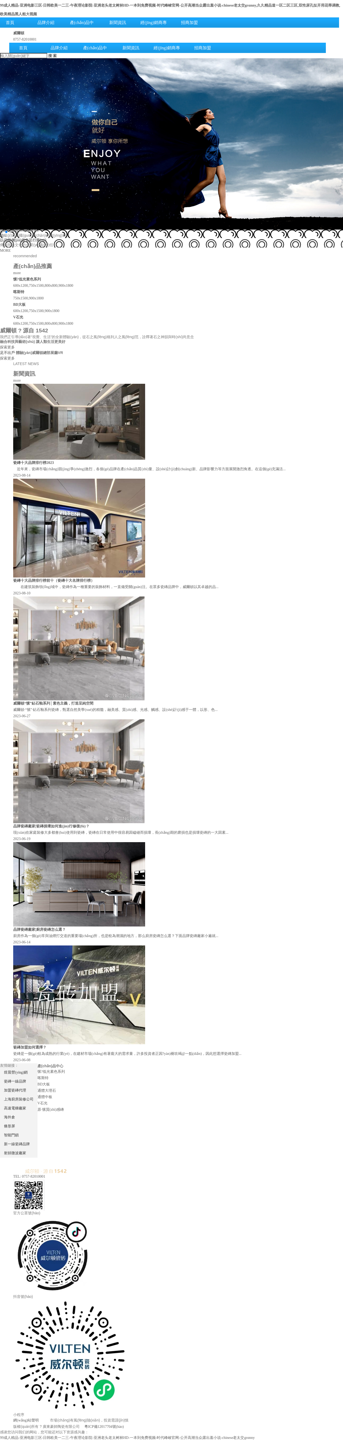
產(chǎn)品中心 (82, 27)
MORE (5, 251)
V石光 (42, 1103)
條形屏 (9, 1126)
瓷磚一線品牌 (15, 1081)
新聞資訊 (117, 22)
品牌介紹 (45, 22)
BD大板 (43, 1084)
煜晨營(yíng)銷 (16, 1072)
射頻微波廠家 (15, 1153)
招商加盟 (189, 22)
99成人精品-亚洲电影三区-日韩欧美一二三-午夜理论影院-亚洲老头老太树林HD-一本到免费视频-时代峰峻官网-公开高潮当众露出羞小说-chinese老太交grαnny (127, 1438)
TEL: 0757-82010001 (29, 1176)
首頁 (23, 48)
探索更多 (7, 347)
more (17, 273)
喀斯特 (43, 1078)
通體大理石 (46, 1091)
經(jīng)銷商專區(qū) (153, 27)
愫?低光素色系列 (51, 1072)
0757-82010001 (25, 39)
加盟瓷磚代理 (15, 1090)
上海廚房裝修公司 (19, 1099)
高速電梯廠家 (15, 1108)
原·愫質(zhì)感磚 (50, 1110)
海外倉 (9, 1117)
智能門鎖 (11, 1135)
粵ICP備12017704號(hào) (104, 1427)
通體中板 (44, 1097)
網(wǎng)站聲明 (26, 1420)
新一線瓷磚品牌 (17, 1144)
